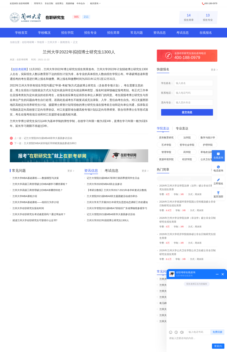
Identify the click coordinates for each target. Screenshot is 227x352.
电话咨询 (218, 170)
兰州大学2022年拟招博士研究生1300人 (108, 220)
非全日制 (49, 3)
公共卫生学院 (208, 159)
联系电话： (167, 92)
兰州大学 (52, 42)
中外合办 (81, 3)
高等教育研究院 (166, 138)
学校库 (40, 42)
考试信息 (182, 32)
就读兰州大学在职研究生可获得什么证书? (34, 220)
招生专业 (207, 16)
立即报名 (218, 183)
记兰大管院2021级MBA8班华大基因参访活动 (48, 138)
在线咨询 (218, 157)
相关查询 (94, 3)
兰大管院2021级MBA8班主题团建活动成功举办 (112, 196)
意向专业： (167, 102)
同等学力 (38, 3)
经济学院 (187, 159)
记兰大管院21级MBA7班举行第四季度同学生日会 (113, 178)
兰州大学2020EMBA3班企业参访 (104, 184)
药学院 (187, 152)
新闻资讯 (65, 42)
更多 (69, 170)
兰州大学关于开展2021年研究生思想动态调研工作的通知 (117, 202)
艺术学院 (166, 144)
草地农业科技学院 (208, 153)
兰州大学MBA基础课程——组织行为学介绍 (35, 202)
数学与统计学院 (208, 138)
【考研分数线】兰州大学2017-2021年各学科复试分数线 (117, 190)
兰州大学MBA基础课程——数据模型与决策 (35, 178)
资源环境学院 (166, 159)
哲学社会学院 (187, 144)
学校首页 (21, 32)
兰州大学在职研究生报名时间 (28, 208)
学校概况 (44, 32)
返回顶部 (218, 196)
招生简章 (188, 16)
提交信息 (187, 112)
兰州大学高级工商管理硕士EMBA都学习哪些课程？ (40, 184)
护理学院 (208, 144)
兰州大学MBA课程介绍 (24, 196)
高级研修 (70, 3)
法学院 (187, 137)
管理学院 (166, 152)
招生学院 (67, 32)
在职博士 (59, 3)
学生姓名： (167, 83)
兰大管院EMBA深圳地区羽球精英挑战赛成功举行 (50, 143)
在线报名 (206, 32)
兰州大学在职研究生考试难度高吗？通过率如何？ (39, 214)
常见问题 (136, 32)
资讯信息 (159, 32)
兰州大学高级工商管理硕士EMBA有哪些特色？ (37, 190)
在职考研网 (24, 3)
